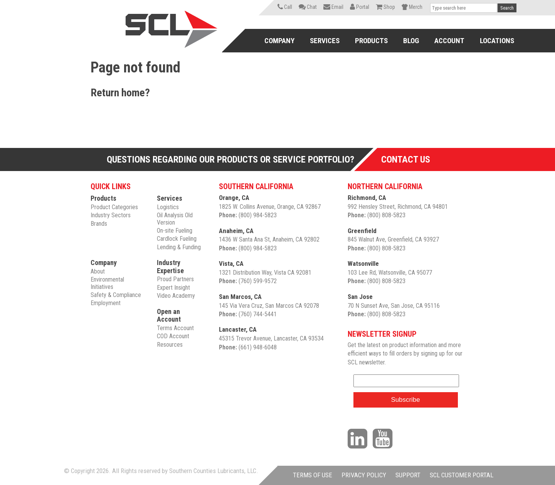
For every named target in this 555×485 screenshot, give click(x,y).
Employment (106, 303)
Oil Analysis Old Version (175, 218)
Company (104, 262)
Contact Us (405, 159)
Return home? (120, 92)
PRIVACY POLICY (363, 475)
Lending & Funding (179, 247)
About (98, 271)
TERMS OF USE (312, 475)
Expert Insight (173, 287)
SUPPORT (407, 475)
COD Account (173, 336)
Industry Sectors (111, 215)
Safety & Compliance (116, 295)
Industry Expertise (170, 266)
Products (103, 198)
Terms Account (175, 328)
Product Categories (114, 207)
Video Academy (176, 295)
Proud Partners (175, 279)
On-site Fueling (174, 230)
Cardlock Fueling (177, 238)
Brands (99, 223)
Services (169, 198)
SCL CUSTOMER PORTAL (461, 475)
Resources (170, 344)
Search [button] (507, 8)
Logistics (168, 207)
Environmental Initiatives (107, 283)
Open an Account (169, 315)
